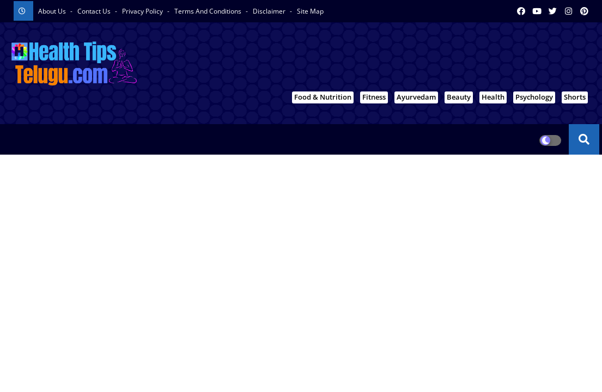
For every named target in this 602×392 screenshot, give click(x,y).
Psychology (534, 97)
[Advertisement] (392, 60)
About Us (53, 11)
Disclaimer (270, 11)
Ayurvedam (416, 97)
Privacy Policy (143, 11)
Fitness (374, 97)
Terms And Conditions (208, 11)
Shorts (575, 97)
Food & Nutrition (322, 97)
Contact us (94, 11)
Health (493, 97)
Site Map (310, 11)
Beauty (459, 97)
